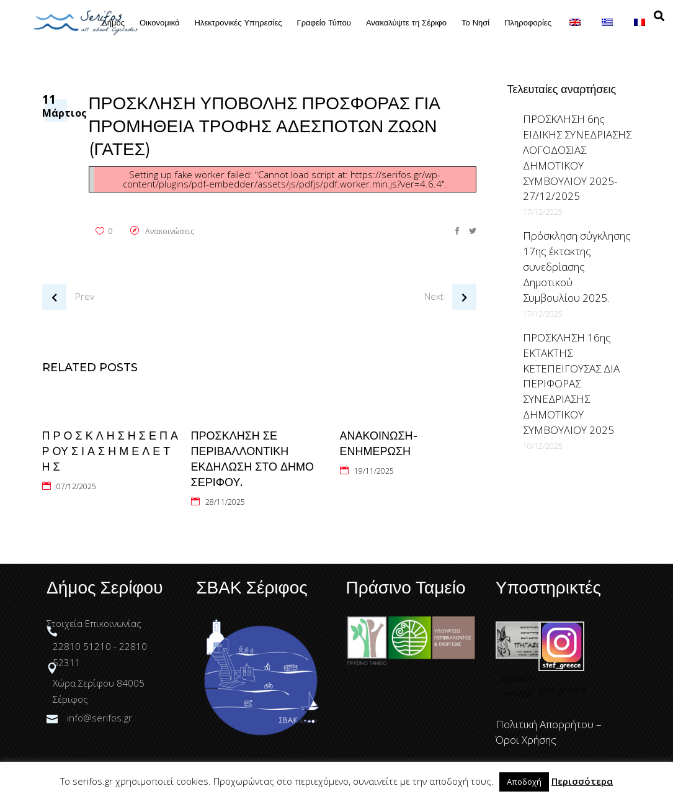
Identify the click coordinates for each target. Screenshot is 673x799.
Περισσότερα (582, 781)
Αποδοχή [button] (524, 781)
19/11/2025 (374, 471)
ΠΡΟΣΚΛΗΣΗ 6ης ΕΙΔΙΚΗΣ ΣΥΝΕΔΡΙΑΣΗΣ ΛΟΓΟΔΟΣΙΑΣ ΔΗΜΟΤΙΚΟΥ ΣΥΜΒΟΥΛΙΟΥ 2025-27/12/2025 (577, 157)
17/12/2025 (543, 212)
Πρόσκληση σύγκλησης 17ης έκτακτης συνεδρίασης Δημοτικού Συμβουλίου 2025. (577, 266)
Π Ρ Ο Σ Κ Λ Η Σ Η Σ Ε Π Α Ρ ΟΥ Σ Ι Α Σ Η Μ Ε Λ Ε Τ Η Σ (110, 451)
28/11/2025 (225, 502)
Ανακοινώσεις (169, 231)
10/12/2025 (543, 446)
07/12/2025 (76, 486)
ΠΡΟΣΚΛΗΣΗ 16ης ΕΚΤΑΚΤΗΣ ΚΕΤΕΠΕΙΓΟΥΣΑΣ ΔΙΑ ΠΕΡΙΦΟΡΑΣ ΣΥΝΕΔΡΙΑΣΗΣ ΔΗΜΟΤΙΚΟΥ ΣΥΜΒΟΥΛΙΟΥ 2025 (571, 383)
